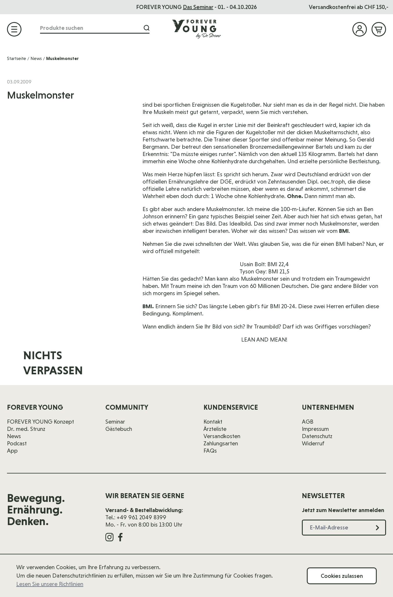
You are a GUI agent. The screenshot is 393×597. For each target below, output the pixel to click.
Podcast (17, 443)
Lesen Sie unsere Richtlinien (49, 583)
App (12, 450)
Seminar (115, 421)
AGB (307, 421)
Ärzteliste (214, 428)
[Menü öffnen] (14, 29)
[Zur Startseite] (196, 29)
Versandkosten (221, 436)
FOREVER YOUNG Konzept (40, 421)
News (36, 58)
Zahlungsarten (220, 443)
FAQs (210, 450)
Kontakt (212, 421)
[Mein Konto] (359, 29)
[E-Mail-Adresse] (277, 367)
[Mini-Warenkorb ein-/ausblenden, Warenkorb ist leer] (378, 29)
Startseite (16, 58)
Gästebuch (118, 428)
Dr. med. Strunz (26, 428)
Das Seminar (198, 6)
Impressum (315, 428)
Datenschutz (317, 436)
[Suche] (146, 28)
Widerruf (313, 443)
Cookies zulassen (342, 575)
